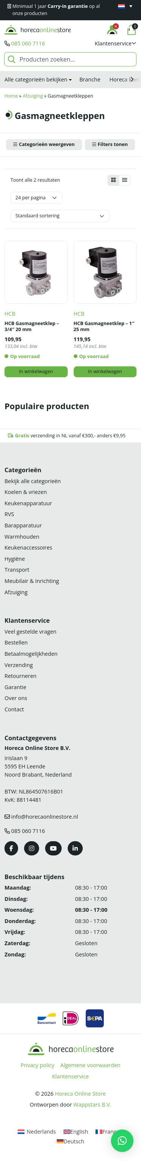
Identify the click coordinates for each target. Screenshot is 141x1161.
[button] (115, 43)
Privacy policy (38, 1065)
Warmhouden (22, 536)
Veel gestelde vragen (30, 631)
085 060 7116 (28, 43)
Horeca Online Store (80, 1093)
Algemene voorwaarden (91, 1065)
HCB (10, 313)
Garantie (15, 687)
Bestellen (16, 642)
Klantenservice (70, 1076)
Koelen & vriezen (26, 491)
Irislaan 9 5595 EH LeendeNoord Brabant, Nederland (38, 766)
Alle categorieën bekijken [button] (36, 79)
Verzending (19, 665)
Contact (14, 709)
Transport (17, 569)
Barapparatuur (23, 525)
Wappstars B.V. (92, 1104)
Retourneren (20, 675)
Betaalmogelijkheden (31, 653)
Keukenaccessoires (28, 547)
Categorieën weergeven (46, 144)
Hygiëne (15, 558)
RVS (9, 514)
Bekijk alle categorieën (33, 481)
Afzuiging (33, 96)
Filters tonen (113, 144)
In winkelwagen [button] (36, 371)
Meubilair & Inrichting (32, 580)
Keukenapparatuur (28, 503)
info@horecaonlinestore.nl (44, 816)
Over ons (16, 698)
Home (11, 96)
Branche (89, 79)
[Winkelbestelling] (60, 216)
